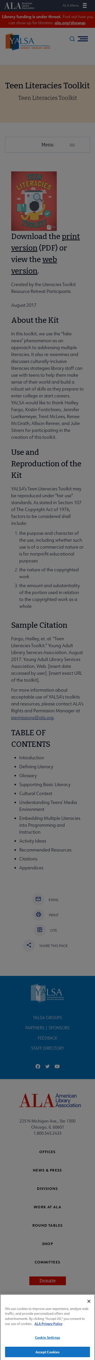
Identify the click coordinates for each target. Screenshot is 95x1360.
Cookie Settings (47, 1341)
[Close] (88, 1304)
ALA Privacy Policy (48, 1327)
